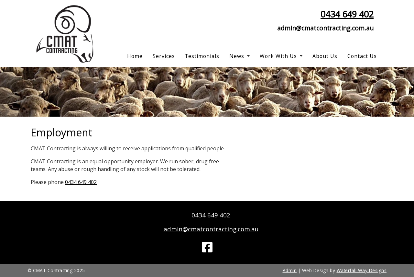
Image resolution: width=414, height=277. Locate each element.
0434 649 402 (347, 14)
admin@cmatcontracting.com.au (325, 28)
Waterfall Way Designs (362, 270)
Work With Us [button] (279, 56)
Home (135, 56)
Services (164, 56)
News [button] (237, 56)
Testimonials (202, 56)
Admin (290, 270)
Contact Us (362, 56)
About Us (324, 56)
